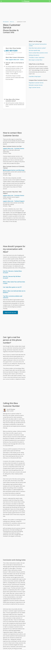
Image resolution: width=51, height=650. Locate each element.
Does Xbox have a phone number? (37, 48)
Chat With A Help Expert (35, 76)
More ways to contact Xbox (35, 60)
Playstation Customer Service (36, 82)
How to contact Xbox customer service (38, 53)
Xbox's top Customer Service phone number (38, 44)
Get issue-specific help (34, 50)
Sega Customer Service (34, 87)
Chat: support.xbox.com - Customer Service (15, 59)
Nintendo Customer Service (35, 85)
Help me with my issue (10, 312)
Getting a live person (34, 55)
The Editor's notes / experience (36, 57)
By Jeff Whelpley (11, 409)
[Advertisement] (14, 89)
